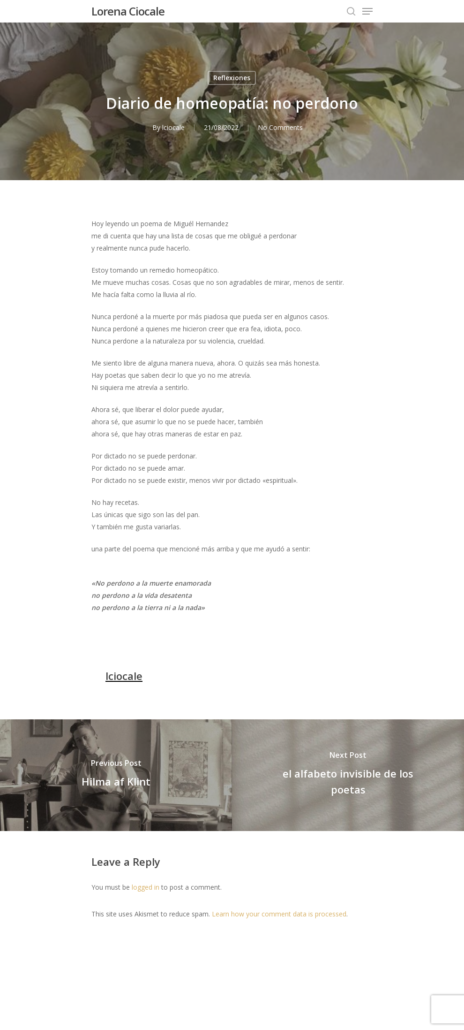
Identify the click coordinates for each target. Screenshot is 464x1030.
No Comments (280, 127)
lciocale (173, 127)
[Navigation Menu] (367, 11)
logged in (145, 887)
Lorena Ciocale (128, 11)
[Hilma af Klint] (116, 775)
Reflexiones (231, 77)
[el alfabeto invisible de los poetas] (348, 775)
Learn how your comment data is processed (279, 913)
